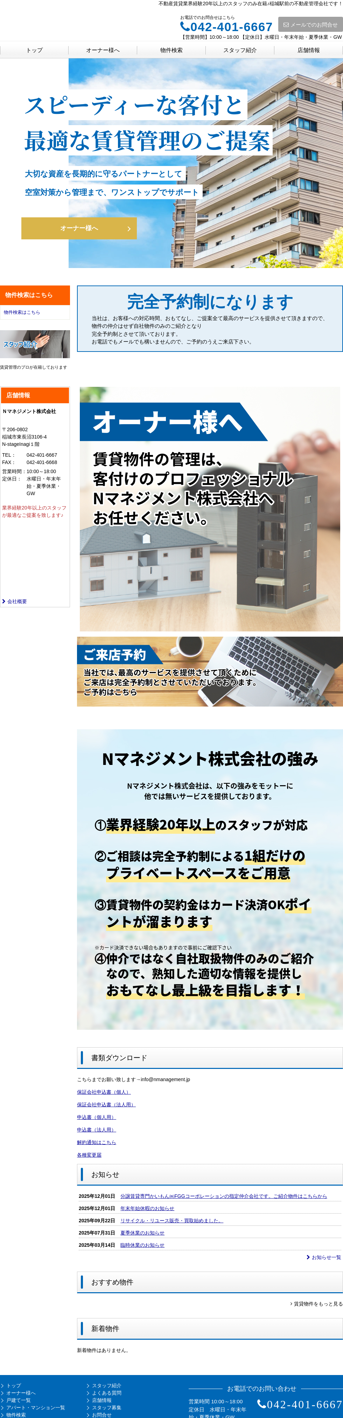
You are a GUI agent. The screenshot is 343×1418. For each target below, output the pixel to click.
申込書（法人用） (96, 1130)
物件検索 (171, 50)
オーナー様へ (103, 50)
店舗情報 (309, 50)
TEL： (9, 455)
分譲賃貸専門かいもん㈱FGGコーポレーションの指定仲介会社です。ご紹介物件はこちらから (223, 1196)
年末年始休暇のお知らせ (147, 1208)
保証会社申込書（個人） (104, 1092)
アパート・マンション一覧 (35, 1407)
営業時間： (14, 471)
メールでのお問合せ (311, 25)
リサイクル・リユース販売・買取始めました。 (171, 1220)
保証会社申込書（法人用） (106, 1104)
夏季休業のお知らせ (142, 1233)
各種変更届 (89, 1155)
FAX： (9, 462)
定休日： (12, 479)
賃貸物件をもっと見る (316, 1304)
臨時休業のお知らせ (142, 1245)
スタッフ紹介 (240, 50)
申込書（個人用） (96, 1117)
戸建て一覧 (18, 1400)
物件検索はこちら (22, 312)
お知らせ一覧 (324, 1257)
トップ (34, 50)
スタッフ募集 (106, 1407)
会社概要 (14, 601)
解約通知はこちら (96, 1142)
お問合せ (102, 1415)
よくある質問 (106, 1393)
